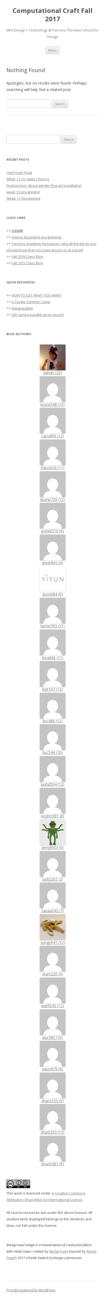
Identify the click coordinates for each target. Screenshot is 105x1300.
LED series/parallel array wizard (38, 314)
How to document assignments (37, 237)
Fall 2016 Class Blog (27, 256)
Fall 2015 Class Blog (27, 263)
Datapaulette (22, 308)
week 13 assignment (23, 191)
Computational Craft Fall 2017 (53, 14)
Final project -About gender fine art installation (44, 185)
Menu (52, 50)
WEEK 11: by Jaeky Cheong (27, 179)
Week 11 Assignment (23, 198)
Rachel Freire (58, 1251)
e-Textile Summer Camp (31, 301)
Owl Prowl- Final (19, 172)
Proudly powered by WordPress (30, 1290)
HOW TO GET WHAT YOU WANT (36, 295)
